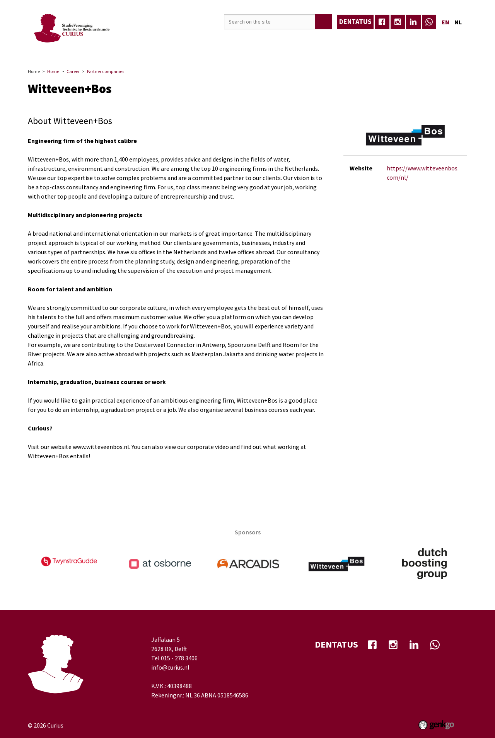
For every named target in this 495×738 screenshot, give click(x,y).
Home (59, 48)
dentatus (355, 21)
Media (228, 47)
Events (128, 47)
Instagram (398, 22)
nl (458, 22)
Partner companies (105, 71)
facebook (382, 22)
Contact (373, 47)
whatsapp (429, 22)
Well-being (297, 47)
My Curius (337, 47)
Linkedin (413, 22)
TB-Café (260, 47)
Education (194, 47)
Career (158, 47)
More (447, 47)
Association (90, 47)
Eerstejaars (412, 47)
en (445, 22)
